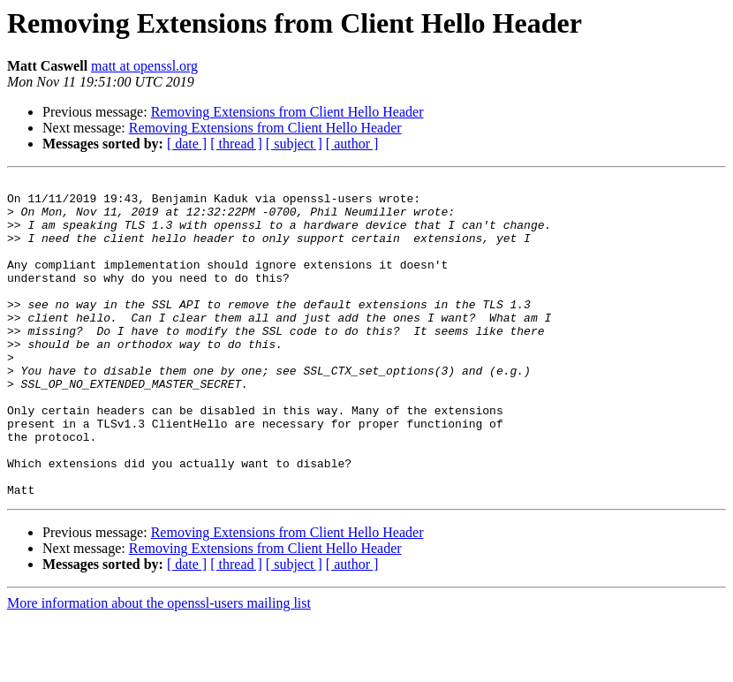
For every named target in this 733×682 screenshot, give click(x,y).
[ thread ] (236, 143)
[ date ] (187, 143)
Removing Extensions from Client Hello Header (287, 111)
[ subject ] (294, 143)
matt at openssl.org (144, 65)
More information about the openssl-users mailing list (159, 666)
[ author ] (352, 143)
